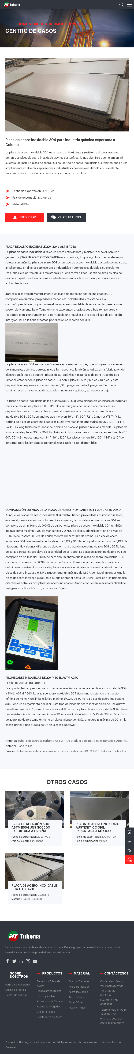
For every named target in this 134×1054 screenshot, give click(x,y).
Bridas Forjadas (46, 1012)
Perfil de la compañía (17, 985)
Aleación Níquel (77, 1008)
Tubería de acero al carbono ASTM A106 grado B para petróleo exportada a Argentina (67, 740)
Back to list (18, 746)
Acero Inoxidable (78, 992)
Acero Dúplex (76, 997)
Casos (38, 24)
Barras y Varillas (46, 996)
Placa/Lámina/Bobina (49, 991)
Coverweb (11, 1047)
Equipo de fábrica (15, 990)
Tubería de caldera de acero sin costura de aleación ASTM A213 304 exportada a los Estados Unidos (67, 751)
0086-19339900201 (112, 1023)
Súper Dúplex (76, 1002)
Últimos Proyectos (68, 24)
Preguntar (24, 217)
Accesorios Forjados (49, 1007)
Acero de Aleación (79, 987)
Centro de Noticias (16, 995)
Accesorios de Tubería (50, 1001)
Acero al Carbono (79, 981)
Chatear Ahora (66, 217)
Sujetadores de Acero (49, 1017)
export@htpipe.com (112, 986)
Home (23, 24)
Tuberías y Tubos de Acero (48, 983)
